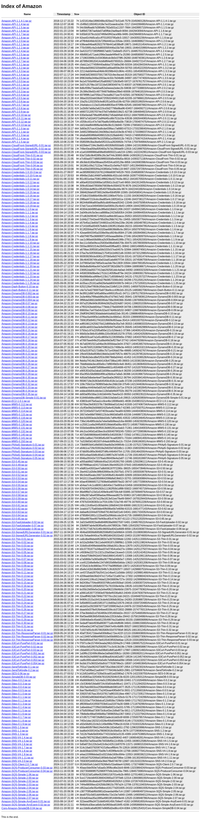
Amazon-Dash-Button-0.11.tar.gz (20, 290)
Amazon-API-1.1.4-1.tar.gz (17, 21)
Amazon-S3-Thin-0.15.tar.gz (17, 582)
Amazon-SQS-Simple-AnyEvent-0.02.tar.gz (26, 804)
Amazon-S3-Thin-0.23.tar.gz (17, 599)
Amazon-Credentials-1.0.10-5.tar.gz (22, 175)
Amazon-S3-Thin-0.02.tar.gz (17, 542)
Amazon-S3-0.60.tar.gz (15, 502)
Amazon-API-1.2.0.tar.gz (15, 41)
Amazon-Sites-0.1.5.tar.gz (16, 710)
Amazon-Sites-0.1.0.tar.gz (16, 693)
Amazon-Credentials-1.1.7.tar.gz (20, 232)
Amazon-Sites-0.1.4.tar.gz (16, 707)
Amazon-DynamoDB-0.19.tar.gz (19, 344)
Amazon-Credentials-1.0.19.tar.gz (20, 206)
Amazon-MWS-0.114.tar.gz (17, 411)
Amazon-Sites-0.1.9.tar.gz (16, 724)
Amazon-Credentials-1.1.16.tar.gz (20, 253)
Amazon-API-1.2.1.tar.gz (15, 44)
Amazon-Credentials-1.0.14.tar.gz (20, 189)
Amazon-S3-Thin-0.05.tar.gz (17, 552)
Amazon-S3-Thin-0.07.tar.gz (17, 559)
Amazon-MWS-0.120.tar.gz (17, 421)
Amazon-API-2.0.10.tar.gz (16, 115)
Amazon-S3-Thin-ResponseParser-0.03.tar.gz (27, 640)
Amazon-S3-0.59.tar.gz (15, 498)
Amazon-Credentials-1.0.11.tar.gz (20, 179)
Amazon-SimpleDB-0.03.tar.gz (19, 677)
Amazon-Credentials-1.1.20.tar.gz (20, 266)
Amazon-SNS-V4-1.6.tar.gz (17, 744)
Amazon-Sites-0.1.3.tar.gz (16, 704)
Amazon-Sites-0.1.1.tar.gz (16, 697)
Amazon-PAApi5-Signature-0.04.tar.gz (23, 455)
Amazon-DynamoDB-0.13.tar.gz (19, 323)
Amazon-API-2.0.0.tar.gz (15, 81)
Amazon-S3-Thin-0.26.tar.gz (17, 609)
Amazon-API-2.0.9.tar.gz (15, 111)
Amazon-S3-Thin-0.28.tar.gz (17, 616)
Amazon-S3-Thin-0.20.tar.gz (17, 589)
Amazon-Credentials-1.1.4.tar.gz (20, 222)
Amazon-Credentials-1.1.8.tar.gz (20, 236)
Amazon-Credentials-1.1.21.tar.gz (20, 270)
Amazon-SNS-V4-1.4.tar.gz (17, 737)
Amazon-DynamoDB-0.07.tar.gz (19, 303)
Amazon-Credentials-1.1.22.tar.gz (20, 273)
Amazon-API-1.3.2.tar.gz (15, 68)
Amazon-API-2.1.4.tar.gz (15, 138)
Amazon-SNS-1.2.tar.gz (15, 730)
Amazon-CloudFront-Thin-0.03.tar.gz (22, 162)
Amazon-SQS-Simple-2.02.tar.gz (20, 781)
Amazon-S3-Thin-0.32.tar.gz (17, 630)
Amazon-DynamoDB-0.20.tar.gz (19, 347)
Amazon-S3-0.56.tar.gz (15, 488)
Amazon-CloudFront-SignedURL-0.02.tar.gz (26, 148)
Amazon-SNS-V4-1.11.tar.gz (18, 757)
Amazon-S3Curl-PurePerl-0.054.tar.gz (23, 663)
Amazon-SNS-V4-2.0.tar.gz (17, 761)
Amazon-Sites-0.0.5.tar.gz (16, 690)
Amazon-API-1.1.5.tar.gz (15, 27)
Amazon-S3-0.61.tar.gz (15, 505)
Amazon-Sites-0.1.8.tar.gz (16, 720)
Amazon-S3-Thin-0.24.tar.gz (17, 603)
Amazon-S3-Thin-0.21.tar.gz (17, 593)
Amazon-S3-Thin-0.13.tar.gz (17, 576)
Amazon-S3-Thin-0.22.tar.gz (17, 596)
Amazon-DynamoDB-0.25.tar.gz (19, 360)
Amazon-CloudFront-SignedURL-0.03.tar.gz (26, 152)
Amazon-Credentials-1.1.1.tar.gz (20, 212)
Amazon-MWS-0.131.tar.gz (17, 428)
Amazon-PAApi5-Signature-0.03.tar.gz (23, 451)
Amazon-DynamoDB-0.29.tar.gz (19, 374)
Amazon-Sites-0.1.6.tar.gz (16, 714)
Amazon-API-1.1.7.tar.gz (15, 34)
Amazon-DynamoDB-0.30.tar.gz (19, 377)
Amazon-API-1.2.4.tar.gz (15, 51)
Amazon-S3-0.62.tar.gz (15, 508)
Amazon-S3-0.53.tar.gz (15, 478)
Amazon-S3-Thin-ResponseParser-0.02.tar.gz (27, 636)
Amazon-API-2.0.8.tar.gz (15, 108)
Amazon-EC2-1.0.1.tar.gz (16, 401)
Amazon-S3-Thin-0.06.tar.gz (17, 555)
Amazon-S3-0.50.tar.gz (15, 468)
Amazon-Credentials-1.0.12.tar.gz (20, 182)
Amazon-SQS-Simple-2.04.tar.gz (20, 788)
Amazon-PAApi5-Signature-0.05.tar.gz (23, 458)
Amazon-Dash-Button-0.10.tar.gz (20, 286)
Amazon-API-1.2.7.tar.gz (15, 61)
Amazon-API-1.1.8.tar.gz (15, 37)
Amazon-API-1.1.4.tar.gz (15, 24)
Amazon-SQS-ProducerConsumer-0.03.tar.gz (27, 767)
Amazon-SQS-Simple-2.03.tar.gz (20, 784)
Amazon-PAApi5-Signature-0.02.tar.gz (23, 448)
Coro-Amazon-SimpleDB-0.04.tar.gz (22, 808)
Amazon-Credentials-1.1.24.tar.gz (20, 280)
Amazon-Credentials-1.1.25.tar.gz (20, 283)
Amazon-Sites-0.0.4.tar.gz (16, 687)
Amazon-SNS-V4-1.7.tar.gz (17, 747)
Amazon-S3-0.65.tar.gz (15, 518)
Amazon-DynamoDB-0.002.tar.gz (20, 293)
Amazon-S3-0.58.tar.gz (15, 495)
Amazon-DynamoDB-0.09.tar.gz (19, 310)
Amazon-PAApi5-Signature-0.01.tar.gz (23, 444)
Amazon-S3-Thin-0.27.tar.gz (17, 613)
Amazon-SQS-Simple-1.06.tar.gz (20, 774)
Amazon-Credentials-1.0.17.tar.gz (20, 199)
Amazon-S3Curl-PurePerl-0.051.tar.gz (23, 653)
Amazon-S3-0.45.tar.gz (15, 461)
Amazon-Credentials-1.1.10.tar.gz (20, 243)
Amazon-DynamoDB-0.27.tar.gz (19, 367)
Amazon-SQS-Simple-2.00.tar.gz (20, 778)
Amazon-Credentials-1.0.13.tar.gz (20, 185)
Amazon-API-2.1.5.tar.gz (15, 142)
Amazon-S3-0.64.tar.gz (15, 515)
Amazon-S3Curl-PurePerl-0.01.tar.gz (22, 643)
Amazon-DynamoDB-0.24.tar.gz (19, 357)
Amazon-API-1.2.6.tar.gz (15, 58)
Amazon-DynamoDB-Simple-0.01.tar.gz (24, 397)
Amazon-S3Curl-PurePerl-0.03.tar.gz (22, 650)
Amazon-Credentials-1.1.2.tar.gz (20, 216)
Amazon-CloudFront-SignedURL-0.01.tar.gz (26, 145)
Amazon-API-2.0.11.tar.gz (16, 118)
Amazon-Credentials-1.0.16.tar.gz (20, 195)
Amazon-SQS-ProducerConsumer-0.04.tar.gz (27, 771)
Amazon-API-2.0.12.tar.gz (16, 121)
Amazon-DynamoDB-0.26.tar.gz (19, 364)
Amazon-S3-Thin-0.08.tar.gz (17, 562)
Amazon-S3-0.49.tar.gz (15, 465)
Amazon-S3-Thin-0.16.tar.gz (17, 586)
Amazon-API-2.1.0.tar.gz (15, 128)
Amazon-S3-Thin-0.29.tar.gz (17, 619)
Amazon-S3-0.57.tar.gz (15, 492)
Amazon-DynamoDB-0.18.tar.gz (19, 340)
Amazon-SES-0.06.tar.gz (16, 673)
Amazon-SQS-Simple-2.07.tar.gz (20, 798)
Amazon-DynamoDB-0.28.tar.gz (19, 370)
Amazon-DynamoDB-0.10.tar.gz (19, 313)
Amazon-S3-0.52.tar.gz (15, 475)
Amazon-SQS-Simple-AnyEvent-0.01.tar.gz (26, 801)
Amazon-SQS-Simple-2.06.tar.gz (20, 794)
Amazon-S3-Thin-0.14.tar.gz (17, 579)
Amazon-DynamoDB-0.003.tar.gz (20, 296)
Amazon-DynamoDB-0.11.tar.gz (19, 317)
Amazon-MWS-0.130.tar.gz (17, 424)
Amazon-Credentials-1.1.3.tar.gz (20, 219)
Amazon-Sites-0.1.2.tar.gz (16, 700)
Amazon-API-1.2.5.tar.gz (15, 54)
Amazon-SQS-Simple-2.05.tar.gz (20, 791)
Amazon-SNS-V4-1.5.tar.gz (17, 741)
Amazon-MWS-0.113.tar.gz (17, 407)
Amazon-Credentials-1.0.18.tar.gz (20, 202)
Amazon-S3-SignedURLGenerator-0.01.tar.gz (27, 532)
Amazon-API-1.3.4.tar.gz (15, 74)
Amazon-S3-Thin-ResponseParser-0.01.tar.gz (27, 633)
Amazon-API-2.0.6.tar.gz (15, 101)
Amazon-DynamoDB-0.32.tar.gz (19, 384)
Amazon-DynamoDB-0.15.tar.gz (19, 330)
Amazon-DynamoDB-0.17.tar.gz (19, 337)
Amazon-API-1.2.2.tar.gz (15, 47)
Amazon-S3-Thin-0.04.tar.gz (17, 549)
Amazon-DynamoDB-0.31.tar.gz (19, 381)
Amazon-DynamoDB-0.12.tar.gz (19, 320)
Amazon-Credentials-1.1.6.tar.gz (20, 229)
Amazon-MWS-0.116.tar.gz (17, 418)
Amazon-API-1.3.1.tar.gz (15, 64)
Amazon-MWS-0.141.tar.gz (17, 438)
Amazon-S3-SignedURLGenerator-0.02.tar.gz (27, 535)
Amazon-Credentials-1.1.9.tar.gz (20, 239)
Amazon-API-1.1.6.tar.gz (15, 31)
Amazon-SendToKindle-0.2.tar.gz (20, 670)
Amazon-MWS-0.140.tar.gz (17, 434)
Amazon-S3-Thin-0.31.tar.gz (17, 626)
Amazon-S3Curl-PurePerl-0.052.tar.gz (23, 656)
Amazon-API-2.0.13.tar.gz (16, 125)
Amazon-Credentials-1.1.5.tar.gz (20, 226)
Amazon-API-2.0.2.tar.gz (15, 88)
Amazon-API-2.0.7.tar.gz (15, 105)
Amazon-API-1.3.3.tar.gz (15, 71)
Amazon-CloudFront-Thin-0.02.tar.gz (22, 158)
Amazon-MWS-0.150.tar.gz (17, 441)
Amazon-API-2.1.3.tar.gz (15, 135)
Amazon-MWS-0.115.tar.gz (17, 414)
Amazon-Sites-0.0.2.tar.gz (16, 680)
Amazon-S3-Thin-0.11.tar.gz (17, 572)
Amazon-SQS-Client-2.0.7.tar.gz (20, 764)
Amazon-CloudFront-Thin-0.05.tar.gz (22, 169)
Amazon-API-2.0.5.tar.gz (15, 98)
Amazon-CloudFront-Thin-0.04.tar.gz (22, 165)
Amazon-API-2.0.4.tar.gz (15, 95)
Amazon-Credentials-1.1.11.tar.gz (20, 246)
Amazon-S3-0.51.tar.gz (15, 471)
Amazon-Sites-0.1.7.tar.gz (16, 717)
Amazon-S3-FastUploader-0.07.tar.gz (23, 525)
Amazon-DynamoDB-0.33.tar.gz (19, 387)
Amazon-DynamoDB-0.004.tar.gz (20, 300)
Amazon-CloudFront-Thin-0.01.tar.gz (22, 155)
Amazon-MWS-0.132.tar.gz (17, 431)
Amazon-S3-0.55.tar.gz (15, 485)
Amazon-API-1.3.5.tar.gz (15, 78)
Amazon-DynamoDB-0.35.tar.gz (19, 394)
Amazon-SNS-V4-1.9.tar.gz (17, 754)
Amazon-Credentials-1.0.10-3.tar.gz (22, 172)
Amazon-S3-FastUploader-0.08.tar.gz (23, 529)
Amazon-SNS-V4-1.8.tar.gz (17, 751)
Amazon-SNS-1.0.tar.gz (15, 727)
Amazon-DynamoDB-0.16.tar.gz (19, 333)
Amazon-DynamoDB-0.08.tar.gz (19, 307)
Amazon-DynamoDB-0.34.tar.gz (19, 391)
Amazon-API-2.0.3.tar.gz (15, 91)
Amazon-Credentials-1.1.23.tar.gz (20, 276)
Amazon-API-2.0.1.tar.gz (15, 84)
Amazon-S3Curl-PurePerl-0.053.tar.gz (23, 660)
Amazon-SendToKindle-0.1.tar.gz (20, 667)
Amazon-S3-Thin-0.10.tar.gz (17, 569)
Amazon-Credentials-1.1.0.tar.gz (20, 209)
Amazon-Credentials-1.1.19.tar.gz (20, 263)
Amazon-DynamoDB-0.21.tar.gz (19, 350)
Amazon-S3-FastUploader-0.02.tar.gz (23, 522)
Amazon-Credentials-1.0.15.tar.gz (20, 192)
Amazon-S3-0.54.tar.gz (15, 481)
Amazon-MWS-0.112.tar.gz (17, 404)
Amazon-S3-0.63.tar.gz (15, 512)
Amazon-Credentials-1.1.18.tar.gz (20, 259)
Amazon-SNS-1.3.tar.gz (15, 734)
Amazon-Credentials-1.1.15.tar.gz (20, 249)
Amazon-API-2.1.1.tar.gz (15, 132)
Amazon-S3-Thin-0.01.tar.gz (17, 539)
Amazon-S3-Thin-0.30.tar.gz (17, 623)
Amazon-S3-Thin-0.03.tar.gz (17, 545)
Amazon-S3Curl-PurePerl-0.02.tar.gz (22, 646)
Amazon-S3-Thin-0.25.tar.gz (17, 606)
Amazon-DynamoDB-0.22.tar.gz (19, 354)
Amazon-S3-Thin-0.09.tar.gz (17, 566)
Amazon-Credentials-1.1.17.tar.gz (20, 256)
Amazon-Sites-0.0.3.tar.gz (16, 683)
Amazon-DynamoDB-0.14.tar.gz (19, 327)
